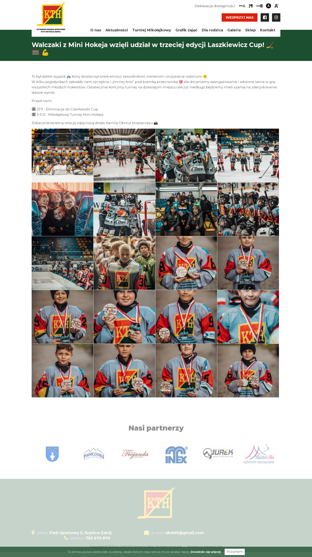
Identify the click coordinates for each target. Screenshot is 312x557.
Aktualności (116, 30)
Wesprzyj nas (240, 17)
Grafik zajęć (186, 30)
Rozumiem (235, 552)
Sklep (250, 30)
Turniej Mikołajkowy (151, 30)
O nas (95, 30)
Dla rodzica (212, 30)
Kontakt (267, 30)
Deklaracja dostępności (215, 6)
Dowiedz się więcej (206, 552)
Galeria (234, 30)
